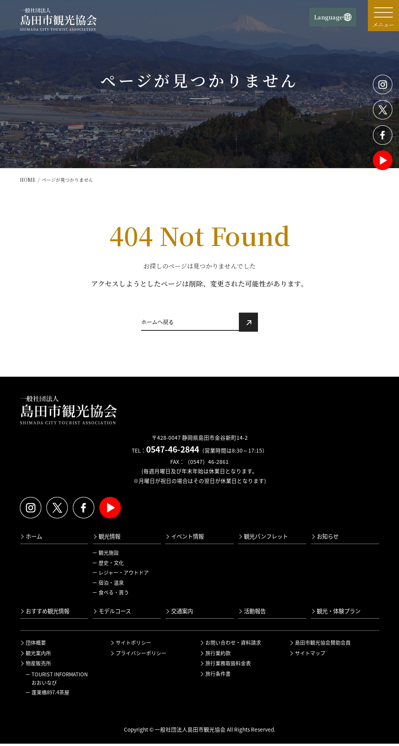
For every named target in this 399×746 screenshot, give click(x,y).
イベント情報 (187, 538)
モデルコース (115, 613)
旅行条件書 (218, 675)
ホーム (34, 538)
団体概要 (36, 644)
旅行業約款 (218, 655)
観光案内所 (38, 655)
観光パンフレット (266, 538)
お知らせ (328, 538)
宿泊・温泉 (111, 584)
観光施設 (109, 554)
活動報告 (255, 613)
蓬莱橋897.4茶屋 (50, 694)
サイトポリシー (133, 644)
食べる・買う (114, 595)
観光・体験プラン (338, 613)
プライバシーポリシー (141, 655)
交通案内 (182, 613)
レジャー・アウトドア (124, 574)
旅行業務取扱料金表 (228, 665)
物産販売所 (38, 665)
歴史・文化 (111, 565)
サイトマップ (310, 655)
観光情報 (109, 538)
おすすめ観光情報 (47, 613)
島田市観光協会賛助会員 (323, 644)
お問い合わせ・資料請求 (233, 644)
